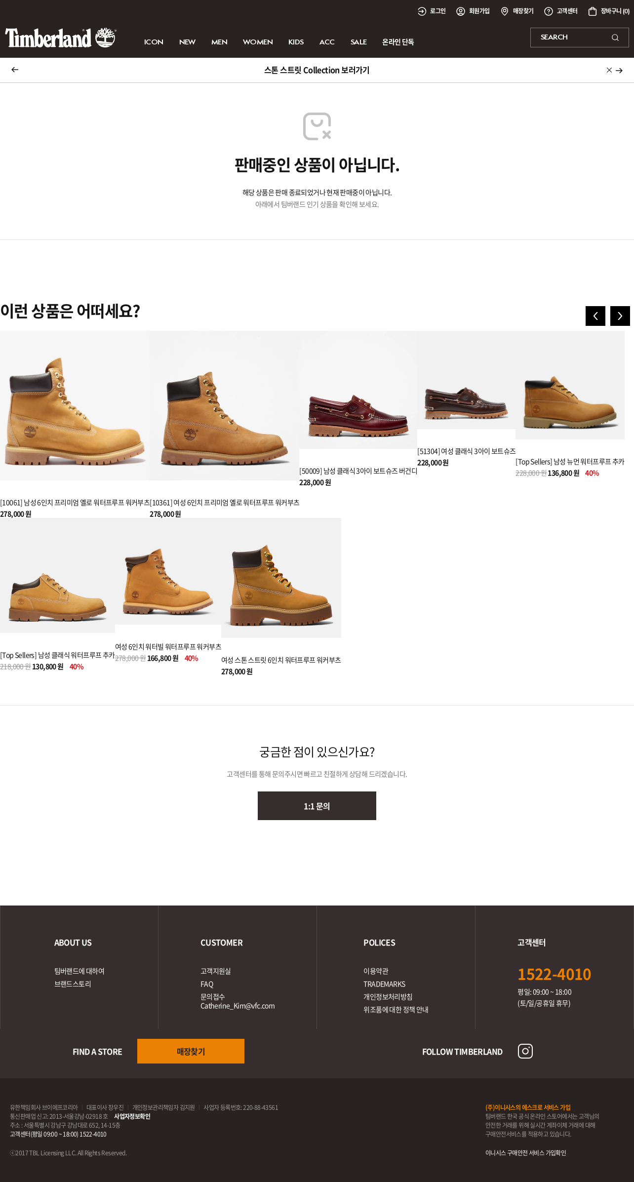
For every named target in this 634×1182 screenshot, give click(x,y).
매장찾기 (191, 1051)
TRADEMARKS (384, 983)
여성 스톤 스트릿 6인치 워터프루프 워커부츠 (281, 660)
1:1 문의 (317, 806)
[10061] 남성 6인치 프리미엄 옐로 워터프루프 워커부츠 (75, 502)
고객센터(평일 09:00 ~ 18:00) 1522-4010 (58, 1134)
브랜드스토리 (72, 983)
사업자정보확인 (132, 1116)
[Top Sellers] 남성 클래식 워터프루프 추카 (57, 655)
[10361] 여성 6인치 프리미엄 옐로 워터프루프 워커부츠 (224, 502)
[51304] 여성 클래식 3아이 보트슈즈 (466, 451)
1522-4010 (554, 973)
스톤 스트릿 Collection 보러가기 (317, 70)
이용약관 (375, 971)
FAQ (206, 983)
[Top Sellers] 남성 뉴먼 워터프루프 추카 (569, 461)
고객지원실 (215, 971)
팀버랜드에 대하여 (79, 971)
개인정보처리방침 (387, 996)
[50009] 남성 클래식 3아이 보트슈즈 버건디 (358, 470)
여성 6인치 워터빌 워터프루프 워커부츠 (168, 646)
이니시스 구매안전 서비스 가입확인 (525, 1152)
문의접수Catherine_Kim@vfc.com (237, 1000)
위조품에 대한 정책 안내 (395, 1009)
